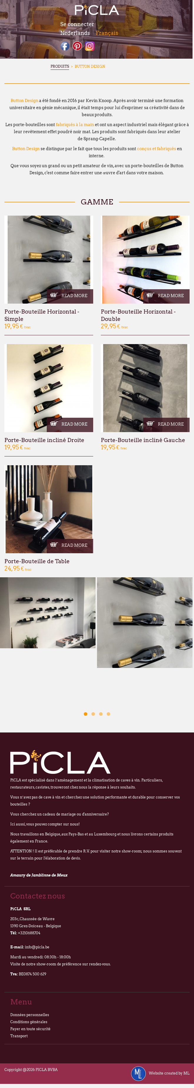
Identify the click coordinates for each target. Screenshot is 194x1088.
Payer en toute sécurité (30, 1029)
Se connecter (77, 24)
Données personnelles (29, 1015)
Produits (60, 66)
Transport (19, 1036)
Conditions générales (28, 1022)
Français (107, 33)
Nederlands (75, 33)
